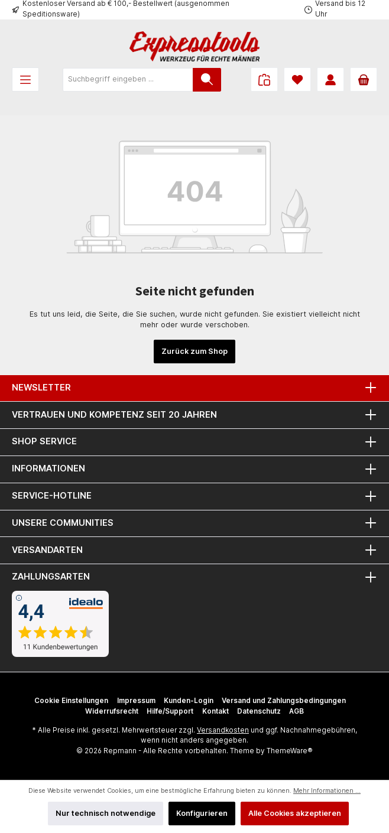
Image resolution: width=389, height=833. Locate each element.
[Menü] (25, 79)
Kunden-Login (188, 701)
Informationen (48, 468)
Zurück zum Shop (194, 351)
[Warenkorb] (363, 79)
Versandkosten (223, 730)
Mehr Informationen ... (327, 791)
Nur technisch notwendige (105, 813)
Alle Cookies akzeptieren (294, 813)
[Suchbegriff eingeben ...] (128, 80)
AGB (296, 711)
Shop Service (44, 441)
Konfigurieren (202, 813)
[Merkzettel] (297, 79)
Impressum (136, 701)
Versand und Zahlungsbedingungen (284, 701)
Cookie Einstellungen (71, 701)
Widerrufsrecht (111, 711)
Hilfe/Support (170, 711)
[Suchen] (207, 80)
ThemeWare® (290, 751)
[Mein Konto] (330, 79)
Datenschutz (259, 711)
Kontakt (215, 711)
